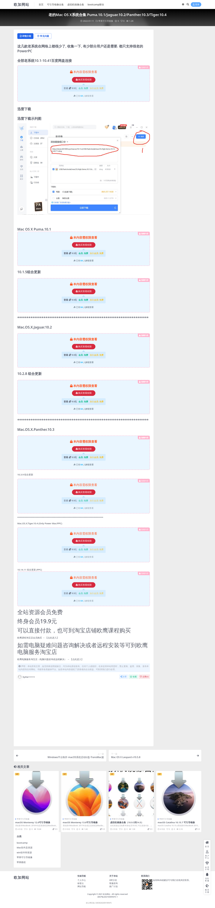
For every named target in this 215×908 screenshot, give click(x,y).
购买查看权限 (84, 79)
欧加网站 (106, 894)
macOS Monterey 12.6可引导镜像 (32, 822)
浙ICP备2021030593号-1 (107, 897)
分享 (123, 677)
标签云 (80, 883)
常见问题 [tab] (44, 36)
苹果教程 (21, 862)
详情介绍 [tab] (25, 36)
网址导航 (81, 886)
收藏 (133, 677)
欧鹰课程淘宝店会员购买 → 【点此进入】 (38, 637)
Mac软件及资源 (24, 847)
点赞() (144, 677)
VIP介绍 (113, 880)
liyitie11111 (26, 676)
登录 (196, 4)
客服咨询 (113, 883)
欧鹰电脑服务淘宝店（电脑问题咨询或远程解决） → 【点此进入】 (50, 659)
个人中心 (81, 880)
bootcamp (22, 842)
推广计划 (113, 886)
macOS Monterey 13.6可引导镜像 (80, 822)
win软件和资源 (24, 852)
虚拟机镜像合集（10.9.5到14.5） (126, 822)
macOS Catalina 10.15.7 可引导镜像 (176, 822)
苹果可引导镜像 (105, 20)
